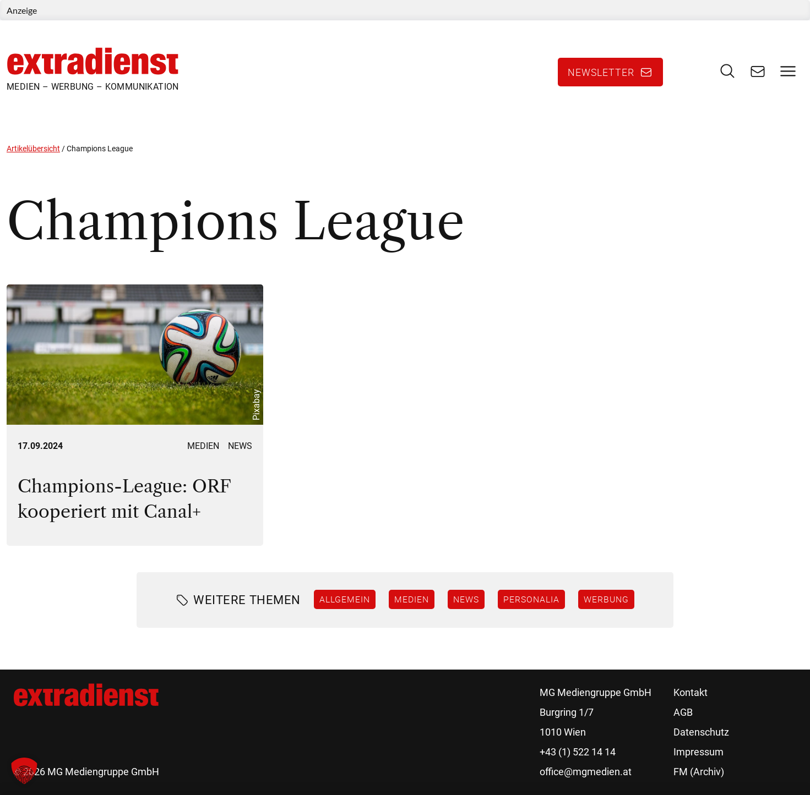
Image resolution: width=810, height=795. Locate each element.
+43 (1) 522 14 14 (578, 752)
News (240, 446)
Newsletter (601, 72)
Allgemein (344, 599)
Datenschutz (701, 732)
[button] (24, 771)
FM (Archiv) (698, 771)
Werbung (606, 599)
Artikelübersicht (33, 148)
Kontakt (690, 692)
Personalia (531, 599)
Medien (203, 446)
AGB (683, 712)
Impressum (698, 752)
